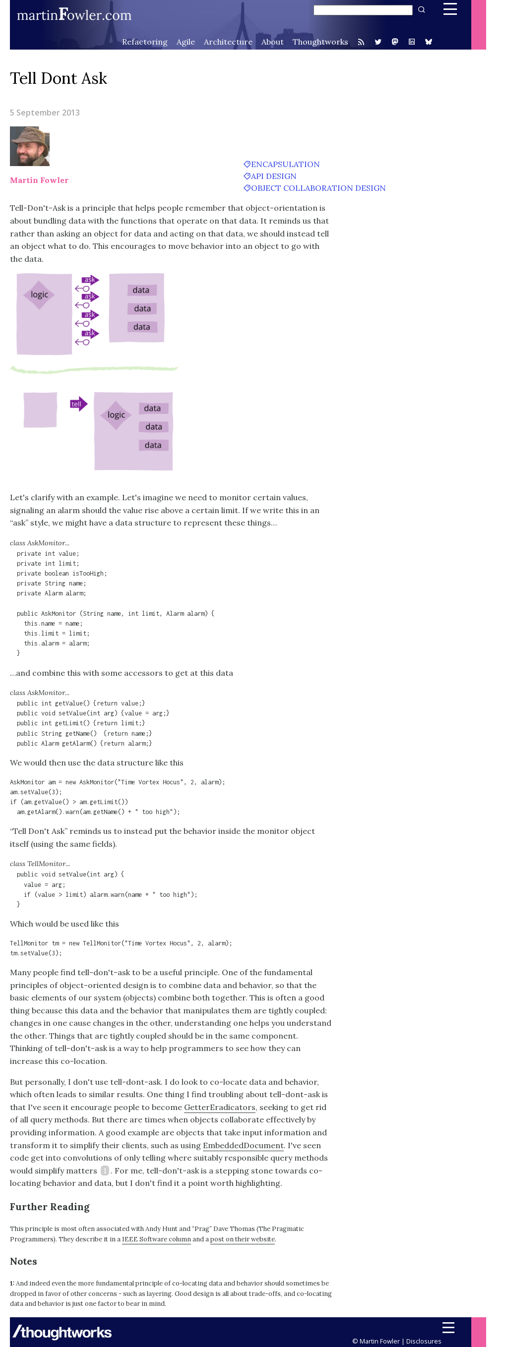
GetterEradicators (219, 1107)
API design (274, 176)
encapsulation (285, 164)
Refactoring (145, 42)
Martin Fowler (39, 180)
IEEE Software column (156, 1239)
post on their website (242, 1239)
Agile (186, 42)
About (272, 42)
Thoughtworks (320, 42)
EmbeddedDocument (243, 1145)
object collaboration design (318, 188)
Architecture (228, 42)
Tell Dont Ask (58, 78)
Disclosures (424, 1341)
